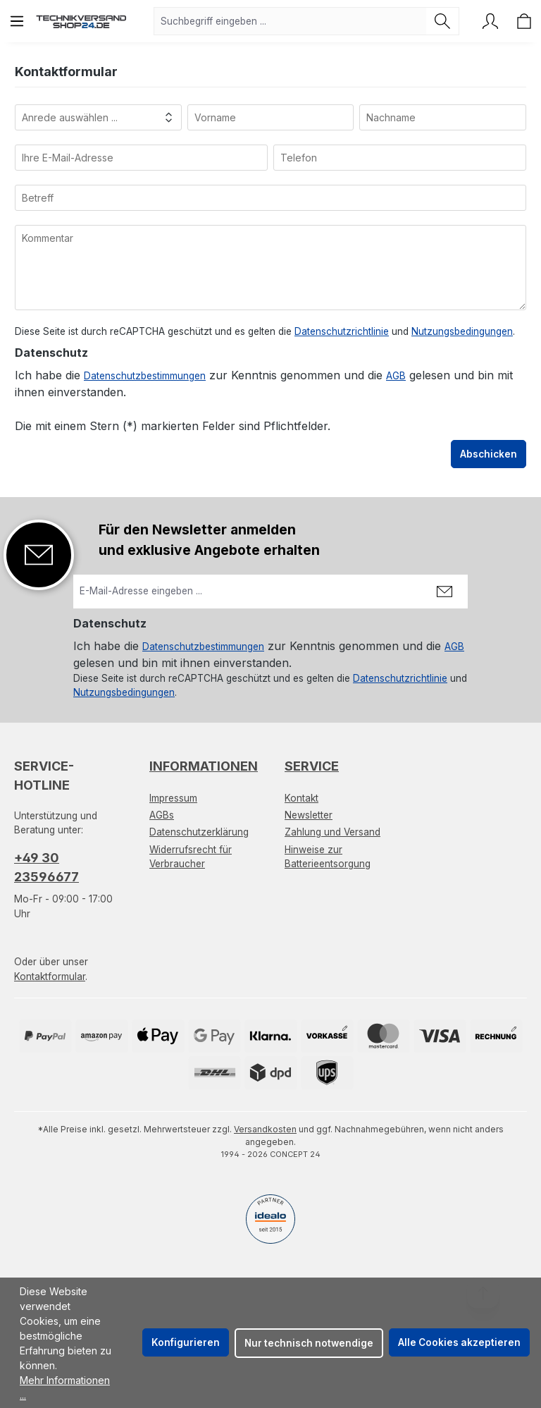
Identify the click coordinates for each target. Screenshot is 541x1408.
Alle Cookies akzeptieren (459, 1342)
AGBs (161, 815)
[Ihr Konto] (490, 21)
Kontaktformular (49, 976)
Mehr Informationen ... (65, 1387)
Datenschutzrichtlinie (341, 331)
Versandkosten (265, 1129)
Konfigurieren (185, 1342)
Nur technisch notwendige (308, 1343)
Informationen (203, 766)
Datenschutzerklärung (199, 832)
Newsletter (308, 815)
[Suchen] (442, 21)
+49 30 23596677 (46, 867)
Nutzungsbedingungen (462, 331)
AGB (396, 375)
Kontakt (301, 798)
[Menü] (17, 21)
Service (312, 766)
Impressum (173, 798)
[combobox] (290, 21)
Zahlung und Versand (332, 832)
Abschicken (488, 454)
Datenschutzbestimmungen (145, 375)
